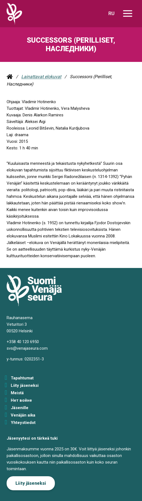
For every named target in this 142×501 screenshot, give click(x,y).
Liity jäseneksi (25, 385)
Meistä (17, 392)
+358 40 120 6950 (23, 341)
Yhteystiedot (23, 422)
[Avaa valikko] (127, 14)
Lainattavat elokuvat (41, 76)
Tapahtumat (22, 378)
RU (111, 13)
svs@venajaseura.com (27, 348)
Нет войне (21, 400)
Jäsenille (19, 407)
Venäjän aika (23, 415)
